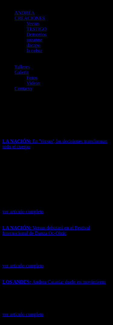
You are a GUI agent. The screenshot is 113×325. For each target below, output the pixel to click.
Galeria (21, 72)
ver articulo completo (23, 211)
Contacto (23, 88)
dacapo (33, 45)
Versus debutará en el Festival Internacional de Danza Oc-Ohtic (46, 230)
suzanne (34, 39)
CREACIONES (29, 18)
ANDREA (24, 12)
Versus (33, 23)
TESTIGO (37, 29)
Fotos (32, 77)
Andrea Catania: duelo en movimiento (54, 281)
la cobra (34, 50)
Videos (33, 83)
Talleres (22, 66)
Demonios (36, 34)
